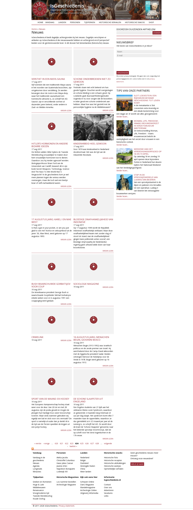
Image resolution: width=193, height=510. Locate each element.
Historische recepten (113, 460)
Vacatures (108, 493)
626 (87, 443)
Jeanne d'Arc (62, 466)
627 (92, 443)
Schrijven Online (87, 481)
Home (40, 22)
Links (106, 496)
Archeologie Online (88, 490)
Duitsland (84, 463)
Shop (151, 22)
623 (71, 443)
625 (81, 443)
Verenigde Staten (87, 466)
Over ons (108, 487)
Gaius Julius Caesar (65, 463)
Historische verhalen (110, 22)
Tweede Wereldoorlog (42, 496)
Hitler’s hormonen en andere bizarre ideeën (49, 145)
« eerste (37, 443)
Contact (107, 484)
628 (97, 443)
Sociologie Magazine (86, 283)
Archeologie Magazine (66, 484)
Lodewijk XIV (62, 471)
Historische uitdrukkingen (115, 463)
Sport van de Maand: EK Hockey (50, 398)
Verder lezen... (122, 116)
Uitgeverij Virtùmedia (89, 493)
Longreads (37, 468)
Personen (75, 22)
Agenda (36, 466)
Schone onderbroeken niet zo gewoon (92, 80)
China (82, 468)
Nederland (84, 457)
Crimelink (37, 337)
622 (66, 443)
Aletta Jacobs (62, 457)
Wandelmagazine (87, 487)
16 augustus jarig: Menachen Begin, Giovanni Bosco (91, 338)
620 (56, 443)
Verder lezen (66, 110)
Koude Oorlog (39, 498)
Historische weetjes (112, 466)
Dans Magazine (87, 484)
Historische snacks (135, 22)
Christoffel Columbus (66, 460)
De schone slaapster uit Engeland (88, 400)
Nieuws (42, 29)
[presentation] (136, 63)
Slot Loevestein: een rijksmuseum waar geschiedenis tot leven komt (147, 99)
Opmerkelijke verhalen (113, 468)
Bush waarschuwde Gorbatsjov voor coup (50, 285)
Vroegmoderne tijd (41, 493)
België (83, 460)
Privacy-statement (66, 506)
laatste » (73, 446)
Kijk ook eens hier (88, 477)
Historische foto (111, 457)
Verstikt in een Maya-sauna (48, 78)
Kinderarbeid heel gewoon (89, 143)
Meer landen (85, 471)
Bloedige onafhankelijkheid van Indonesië (93, 221)
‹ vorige (46, 443)
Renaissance (38, 490)
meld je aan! (137, 464)
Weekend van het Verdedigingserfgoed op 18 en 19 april (148, 151)
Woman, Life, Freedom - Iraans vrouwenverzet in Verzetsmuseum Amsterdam (146, 124)
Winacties (37, 471)
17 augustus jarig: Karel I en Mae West (51, 221)
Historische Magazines (68, 477)
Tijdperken (89, 22)
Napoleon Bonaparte (66, 468)
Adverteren (109, 490)
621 (61, 443)
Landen (62, 22)
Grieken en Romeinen (42, 481)
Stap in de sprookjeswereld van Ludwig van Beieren (146, 177)
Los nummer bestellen (66, 481)
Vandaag (49, 22)
